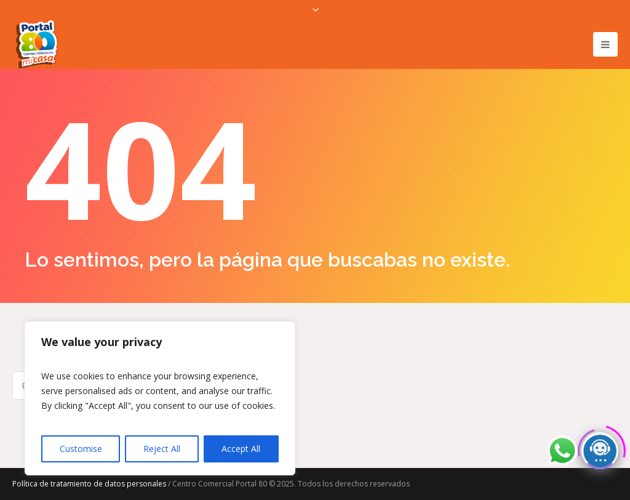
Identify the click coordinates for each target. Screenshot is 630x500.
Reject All (161, 448)
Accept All (240, 448)
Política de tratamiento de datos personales (89, 483)
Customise (81, 448)
